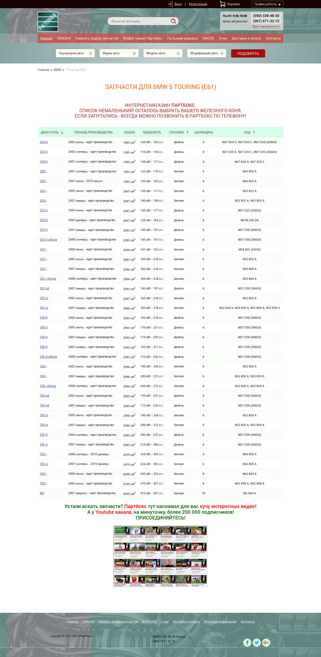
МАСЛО (208, 38)
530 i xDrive (48, 386)
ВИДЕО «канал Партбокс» (143, 38)
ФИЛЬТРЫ (149, 621)
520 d (43, 142)
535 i (43, 454)
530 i (43, 366)
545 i (43, 474)
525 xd (44, 288)
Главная (46, 38)
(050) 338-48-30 (266, 15)
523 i (43, 191)
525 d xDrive (48, 240)
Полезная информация (220, 621)
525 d (43, 210)
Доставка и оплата (246, 38)
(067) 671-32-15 (266, 20)
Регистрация (198, 4)
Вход (178, 4)
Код (247, 132)
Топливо (176, 132)
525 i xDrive (48, 279)
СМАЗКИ (64, 38)
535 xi (44, 464)
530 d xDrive (48, 357)
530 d (43, 317)
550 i (43, 483)
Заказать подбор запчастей (97, 38)
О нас (223, 38)
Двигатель (50, 132)
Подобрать (248, 53)
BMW (57, 70)
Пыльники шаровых (182, 38)
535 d (43, 435)
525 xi (44, 298)
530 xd (44, 395)
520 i (43, 171)
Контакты (273, 38)
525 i (43, 249)
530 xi (44, 415)
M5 (42, 493)
